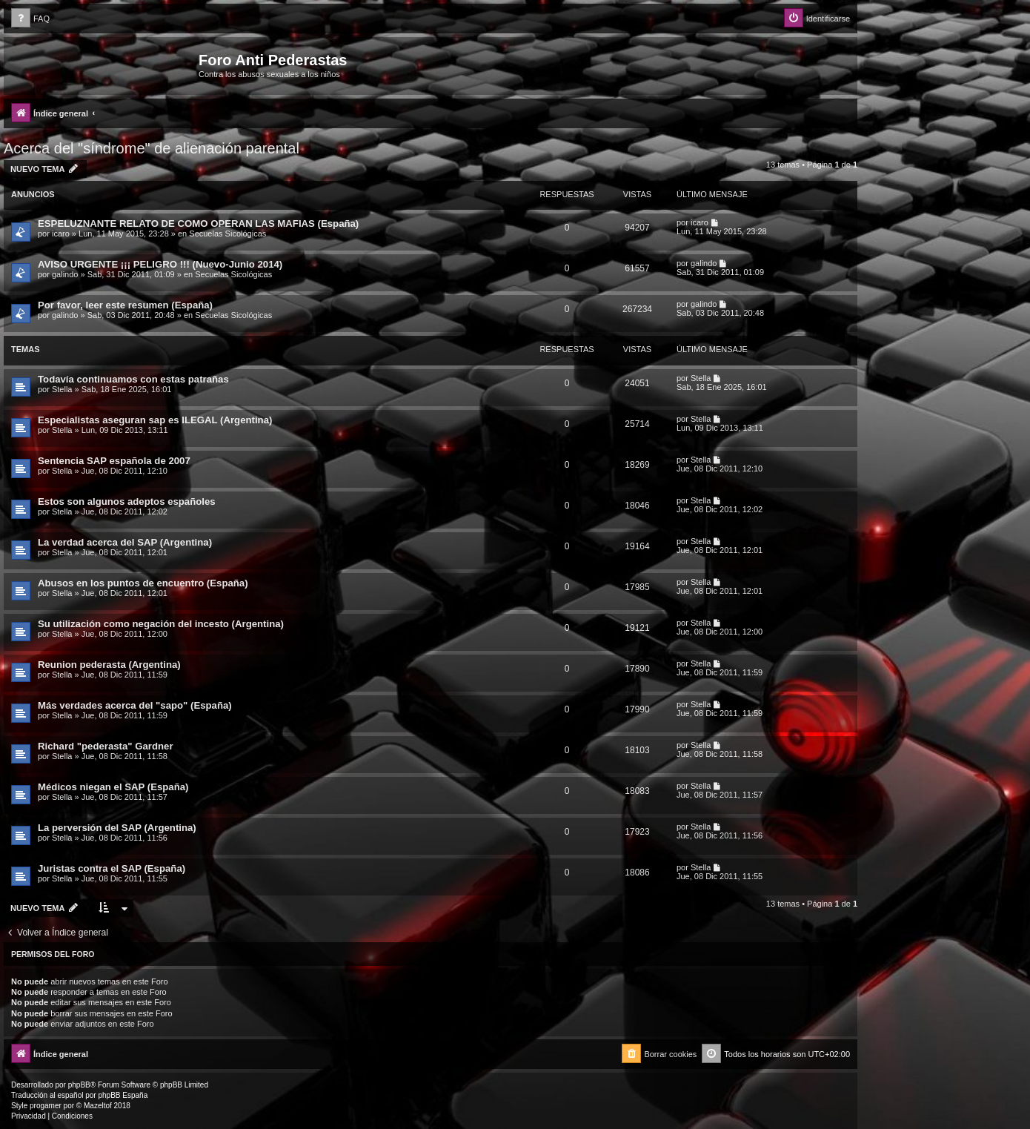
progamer (46, 1106)
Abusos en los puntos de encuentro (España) (143, 583)
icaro (61, 233)
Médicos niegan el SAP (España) (113, 786)
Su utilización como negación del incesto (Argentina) (161, 623)
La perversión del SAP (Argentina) (117, 827)
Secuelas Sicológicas (227, 233)
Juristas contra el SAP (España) (111, 868)
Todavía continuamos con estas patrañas (133, 379)
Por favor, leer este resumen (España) (125, 305)
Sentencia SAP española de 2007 (114, 460)
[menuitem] (30, 19)
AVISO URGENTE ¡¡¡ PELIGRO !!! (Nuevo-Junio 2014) (160, 264)
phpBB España (122, 1095)
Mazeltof (98, 1106)
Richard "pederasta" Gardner (105, 746)
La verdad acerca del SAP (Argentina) (125, 542)
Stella (62, 389)
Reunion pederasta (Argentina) (109, 664)
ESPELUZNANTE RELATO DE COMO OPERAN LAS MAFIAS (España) (198, 223)
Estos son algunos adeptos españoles (127, 501)
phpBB (79, 1085)
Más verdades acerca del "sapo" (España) (135, 705)
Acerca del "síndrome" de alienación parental (151, 148)
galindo (65, 274)
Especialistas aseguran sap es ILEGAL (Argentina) (155, 420)
